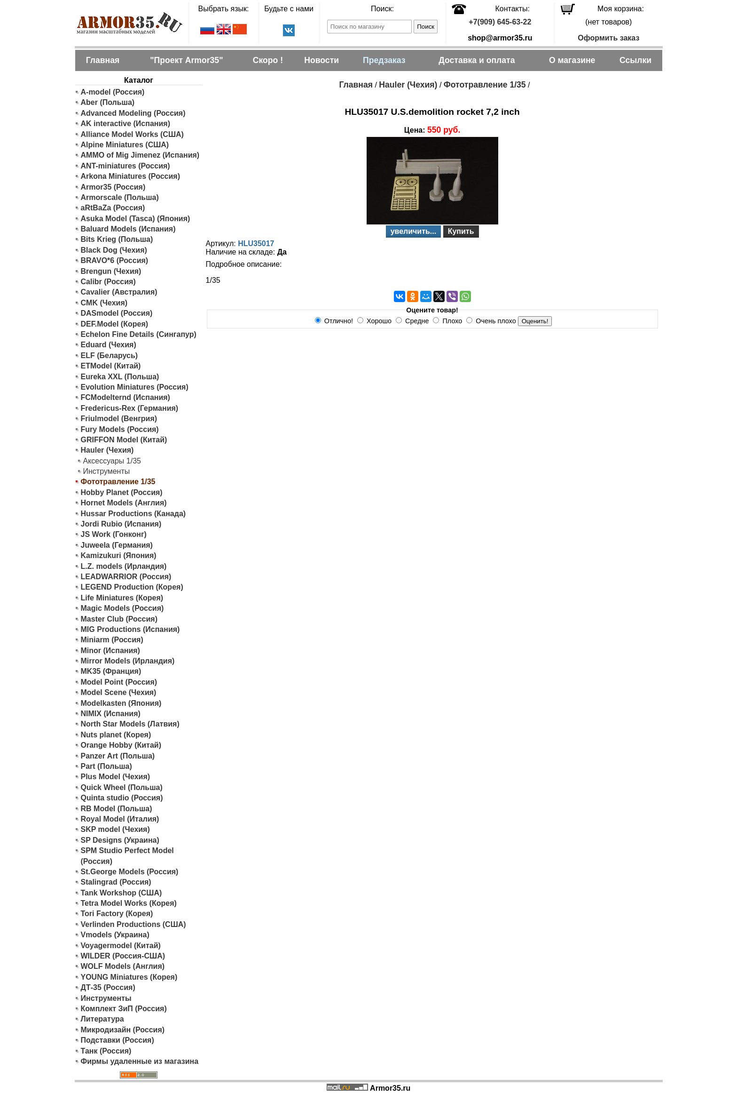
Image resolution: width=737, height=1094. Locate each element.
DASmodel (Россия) (117, 313)
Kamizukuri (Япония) (119, 555)
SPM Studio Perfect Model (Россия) (127, 855)
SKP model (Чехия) (115, 829)
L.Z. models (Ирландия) (124, 566)
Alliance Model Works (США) (132, 134)
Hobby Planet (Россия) (122, 492)
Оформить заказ (608, 38)
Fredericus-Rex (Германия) (130, 408)
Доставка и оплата (477, 60)
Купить (461, 231)
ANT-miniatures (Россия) (125, 166)
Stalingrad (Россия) (116, 882)
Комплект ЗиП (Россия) (124, 1009)
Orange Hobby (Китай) (121, 745)
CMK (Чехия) (104, 303)
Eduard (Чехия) (108, 345)
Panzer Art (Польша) (118, 756)
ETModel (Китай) (111, 366)
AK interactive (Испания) (126, 124)
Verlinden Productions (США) (133, 924)
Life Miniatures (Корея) (122, 598)
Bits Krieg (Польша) (117, 239)
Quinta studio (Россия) (122, 798)
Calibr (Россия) (108, 282)
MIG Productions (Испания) (130, 629)
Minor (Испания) (110, 651)
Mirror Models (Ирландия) (128, 661)
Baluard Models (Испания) (128, 229)
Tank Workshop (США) (121, 893)
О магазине (572, 60)
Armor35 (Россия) (113, 187)
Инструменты (106, 471)
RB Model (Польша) (116, 809)
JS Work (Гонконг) (114, 534)
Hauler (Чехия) (107, 450)
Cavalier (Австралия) (119, 292)
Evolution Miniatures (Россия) (134, 387)
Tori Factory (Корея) (117, 914)
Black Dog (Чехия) (114, 250)
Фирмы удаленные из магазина (140, 1061)
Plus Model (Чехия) (115, 777)
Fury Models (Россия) (120, 429)
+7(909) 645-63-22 (500, 22)
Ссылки (635, 60)
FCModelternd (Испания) (125, 397)
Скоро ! (268, 60)
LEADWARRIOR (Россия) (126, 577)
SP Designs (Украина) (120, 840)
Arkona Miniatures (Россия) (130, 176)
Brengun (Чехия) (111, 271)
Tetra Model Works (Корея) (129, 903)
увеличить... (414, 231)
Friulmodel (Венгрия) (119, 419)
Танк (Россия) (106, 1051)
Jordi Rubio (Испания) (121, 524)
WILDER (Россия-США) (123, 956)
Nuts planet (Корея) (116, 735)
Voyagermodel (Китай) (121, 946)
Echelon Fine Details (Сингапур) (138, 334)
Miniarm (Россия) (112, 640)
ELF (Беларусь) (109, 355)
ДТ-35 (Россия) (108, 987)
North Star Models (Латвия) (130, 724)
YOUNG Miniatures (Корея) (129, 977)
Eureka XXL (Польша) (120, 377)
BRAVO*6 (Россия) (115, 260)
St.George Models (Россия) (130, 872)
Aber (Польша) (108, 102)
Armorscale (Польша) (120, 197)
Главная (103, 60)
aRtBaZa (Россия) (113, 208)
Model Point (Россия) (119, 682)
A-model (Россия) (113, 92)
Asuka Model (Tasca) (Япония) (135, 219)
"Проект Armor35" (186, 60)
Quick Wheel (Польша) (122, 787)
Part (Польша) (106, 766)
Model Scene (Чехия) (119, 692)
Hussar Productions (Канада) (133, 514)
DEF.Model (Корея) (115, 324)
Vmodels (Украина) (115, 935)
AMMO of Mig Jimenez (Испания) (140, 155)
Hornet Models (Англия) (124, 503)
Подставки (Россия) (117, 1040)
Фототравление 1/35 (485, 84)
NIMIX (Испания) (111, 714)
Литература (102, 1019)
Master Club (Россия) (119, 619)
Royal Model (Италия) (120, 819)
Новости (321, 60)
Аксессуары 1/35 (112, 461)
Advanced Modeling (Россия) (133, 113)
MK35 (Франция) (111, 671)
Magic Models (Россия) (122, 608)
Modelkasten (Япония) (121, 703)
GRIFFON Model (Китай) (124, 440)
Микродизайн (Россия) (123, 1030)
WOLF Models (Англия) (123, 966)
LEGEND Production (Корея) (132, 587)
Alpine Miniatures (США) (125, 145)
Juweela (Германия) (117, 545)
